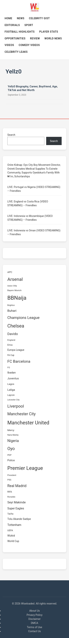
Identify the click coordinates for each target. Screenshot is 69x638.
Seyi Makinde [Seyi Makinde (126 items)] (16, 502)
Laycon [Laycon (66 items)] (11, 395)
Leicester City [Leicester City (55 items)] (13, 400)
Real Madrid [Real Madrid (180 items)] (16, 486)
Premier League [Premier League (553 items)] (25, 468)
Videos (9, 45)
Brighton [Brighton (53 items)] (11, 305)
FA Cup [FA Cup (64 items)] (10, 355)
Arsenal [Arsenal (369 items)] (15, 279)
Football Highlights (20, 31)
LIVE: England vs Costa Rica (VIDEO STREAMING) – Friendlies (27, 203)
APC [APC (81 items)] (9, 272)
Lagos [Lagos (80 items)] (10, 383)
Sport (28, 25)
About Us (34, 610)
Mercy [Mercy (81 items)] (10, 430)
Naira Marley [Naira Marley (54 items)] (13, 435)
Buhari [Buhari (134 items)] (12, 310)
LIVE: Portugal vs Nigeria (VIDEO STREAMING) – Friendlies (33, 189)
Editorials (12, 25)
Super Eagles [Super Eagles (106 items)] (15, 508)
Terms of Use (34, 627)
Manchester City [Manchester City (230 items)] (21, 414)
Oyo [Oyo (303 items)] (11, 448)
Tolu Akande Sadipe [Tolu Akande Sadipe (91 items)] (19, 519)
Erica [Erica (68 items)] (10, 344)
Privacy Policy (34, 614)
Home (8, 18)
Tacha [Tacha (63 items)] (10, 514)
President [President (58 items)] (11, 475)
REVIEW (35, 38)
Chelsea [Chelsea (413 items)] (15, 326)
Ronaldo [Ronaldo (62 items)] (11, 496)
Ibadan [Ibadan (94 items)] (11, 372)
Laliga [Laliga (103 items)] (11, 389)
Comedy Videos (29, 45)
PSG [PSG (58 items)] (9, 479)
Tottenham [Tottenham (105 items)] (14, 525)
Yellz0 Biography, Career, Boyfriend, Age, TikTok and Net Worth (33, 88)
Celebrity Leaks (16, 51)
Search (11, 134)
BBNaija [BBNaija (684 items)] (16, 298)
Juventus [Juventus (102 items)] (13, 378)
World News (53, 38)
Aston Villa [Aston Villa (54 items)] (12, 286)
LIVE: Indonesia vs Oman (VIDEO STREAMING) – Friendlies (33, 232)
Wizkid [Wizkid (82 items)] (11, 535)
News (20, 18)
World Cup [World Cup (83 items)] (13, 541)
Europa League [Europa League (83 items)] (15, 349)
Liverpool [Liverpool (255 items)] (15, 406)
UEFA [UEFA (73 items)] (10, 530)
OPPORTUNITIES (15, 38)
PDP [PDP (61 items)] (9, 455)
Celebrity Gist (39, 18)
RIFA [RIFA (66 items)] (9, 492)
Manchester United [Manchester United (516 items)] (28, 423)
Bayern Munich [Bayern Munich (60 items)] (14, 290)
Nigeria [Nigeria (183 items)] (13, 441)
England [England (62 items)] (11, 340)
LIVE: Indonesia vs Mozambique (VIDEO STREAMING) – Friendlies (30, 217)
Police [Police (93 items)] (11, 460)
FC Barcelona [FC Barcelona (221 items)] (18, 361)
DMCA (34, 623)
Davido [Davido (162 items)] (12, 334)
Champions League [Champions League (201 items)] (23, 317)
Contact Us (34, 631)
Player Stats (48, 31)
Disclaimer (34, 618)
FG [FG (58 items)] (8, 367)
